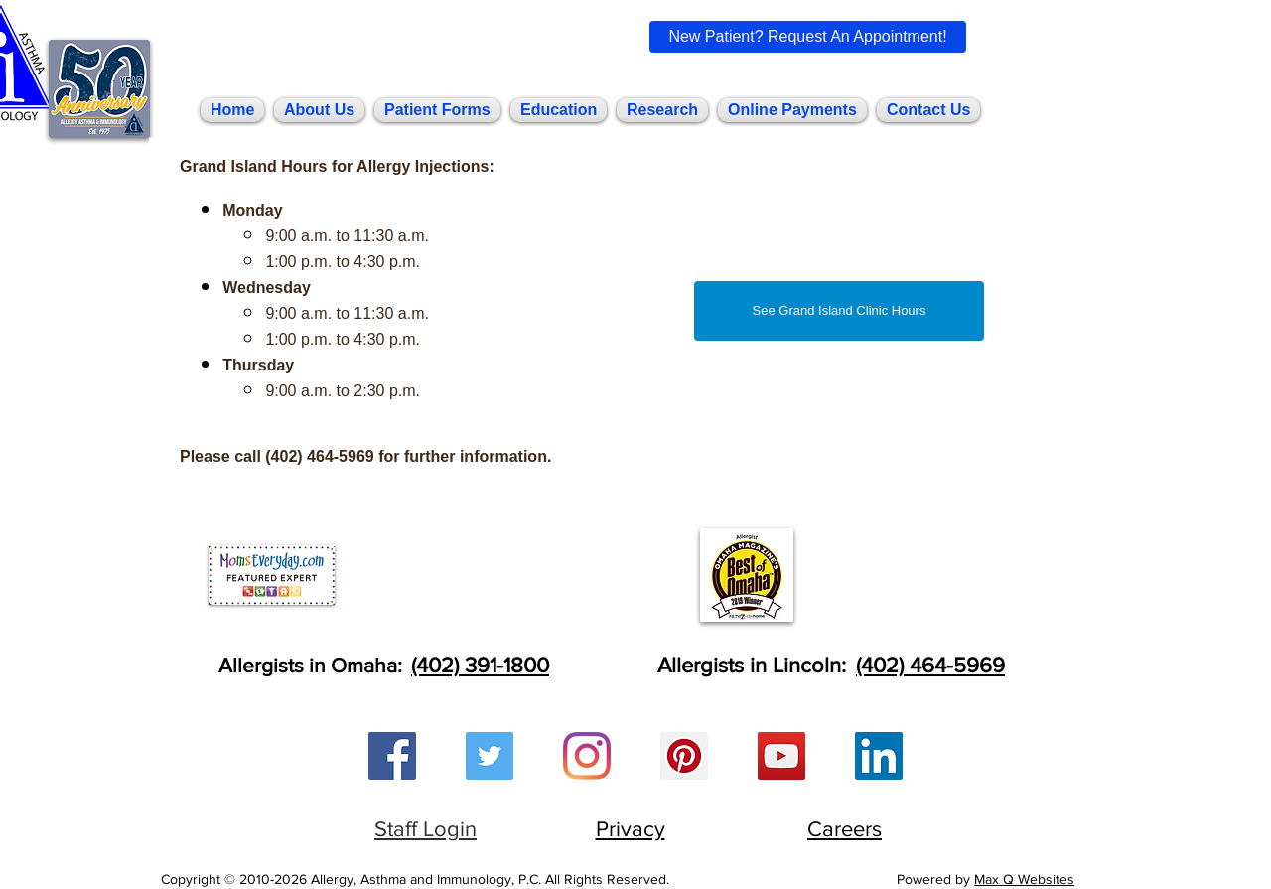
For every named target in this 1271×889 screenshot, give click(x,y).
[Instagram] (587, 756)
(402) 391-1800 (480, 665)
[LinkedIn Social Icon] (879, 756)
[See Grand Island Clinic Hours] (839, 311)
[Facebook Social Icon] (392, 756)
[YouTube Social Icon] (781, 756)
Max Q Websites (1024, 879)
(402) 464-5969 (930, 665)
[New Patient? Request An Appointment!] (807, 37)
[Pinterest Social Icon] (684, 756)
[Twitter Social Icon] (489, 756)
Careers (844, 828)
